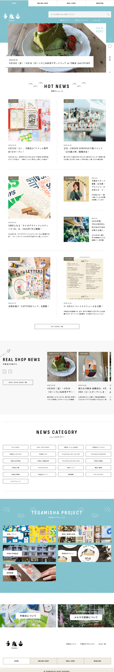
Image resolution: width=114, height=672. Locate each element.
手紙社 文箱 (15, 467)
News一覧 (96, 20)
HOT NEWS (15, 447)
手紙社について (64, 20)
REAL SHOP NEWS (43, 447)
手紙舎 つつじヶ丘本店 (71, 447)
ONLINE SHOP (42, 3)
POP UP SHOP (98, 474)
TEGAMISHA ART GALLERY (71, 454)
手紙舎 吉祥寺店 (15, 461)
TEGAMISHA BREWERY (98, 454)
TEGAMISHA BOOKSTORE (71, 461)
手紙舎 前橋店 (98, 461)
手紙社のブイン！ (43, 474)
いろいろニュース (15, 481)
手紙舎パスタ (43, 454)
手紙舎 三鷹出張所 (43, 461)
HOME (14, 3)
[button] (110, 39)
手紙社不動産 (15, 474)
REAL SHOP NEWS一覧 (18, 382)
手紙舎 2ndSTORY (16, 454)
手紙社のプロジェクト (81, 20)
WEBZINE (100, 3)
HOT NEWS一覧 (57, 326)
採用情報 (71, 474)
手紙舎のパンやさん (98, 447)
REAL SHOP (71, 3)
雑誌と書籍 (98, 467)
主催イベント (71, 467)
